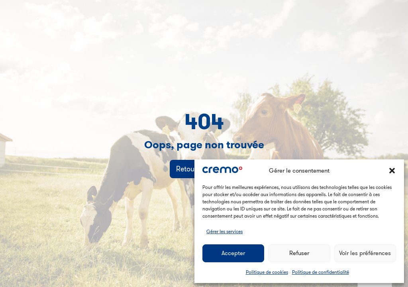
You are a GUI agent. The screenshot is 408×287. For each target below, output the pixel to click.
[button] (392, 171)
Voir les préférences (365, 253)
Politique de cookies (267, 272)
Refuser (299, 253)
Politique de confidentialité (320, 272)
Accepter (233, 253)
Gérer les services (224, 231)
